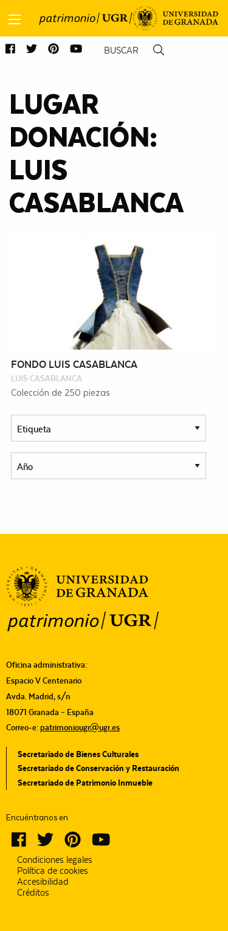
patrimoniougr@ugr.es (80, 727)
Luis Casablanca (46, 378)
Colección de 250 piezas (60, 392)
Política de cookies (52, 870)
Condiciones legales (54, 859)
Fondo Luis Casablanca (74, 364)
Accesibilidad (43, 881)
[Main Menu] (15, 19)
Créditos (33, 892)
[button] (10, 49)
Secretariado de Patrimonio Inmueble (85, 782)
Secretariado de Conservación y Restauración (98, 768)
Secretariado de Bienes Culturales (78, 754)
